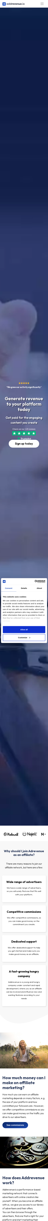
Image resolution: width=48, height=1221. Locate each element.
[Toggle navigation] (42, 3)
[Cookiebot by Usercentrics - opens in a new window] (34, 581)
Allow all (24, 630)
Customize (24, 637)
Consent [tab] (8, 588)
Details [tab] (24, 588)
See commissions (15, 1124)
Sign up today (24, 443)
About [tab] (39, 588)
